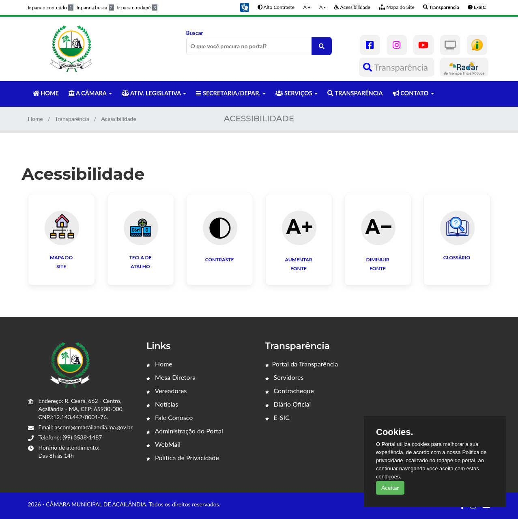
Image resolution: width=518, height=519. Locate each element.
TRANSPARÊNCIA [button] (355, 93)
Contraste (219, 259)
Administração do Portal (184, 431)
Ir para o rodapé (137, 7)
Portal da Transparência (301, 364)
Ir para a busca (95, 7)
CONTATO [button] (413, 93)
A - (322, 7)
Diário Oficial (288, 404)
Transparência (396, 67)
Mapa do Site (396, 7)
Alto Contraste (276, 7)
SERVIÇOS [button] (296, 93)
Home (35, 118)
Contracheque (289, 390)
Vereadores (166, 390)
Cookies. (394, 432)
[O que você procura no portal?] (322, 46)
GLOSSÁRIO (457, 257)
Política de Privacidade (182, 457)
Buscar (259, 42)
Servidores (284, 377)
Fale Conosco (169, 417)
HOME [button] (46, 93)
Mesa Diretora (171, 377)
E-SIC (277, 417)
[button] (244, 6)
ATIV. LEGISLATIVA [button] (154, 93)
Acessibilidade (352, 7)
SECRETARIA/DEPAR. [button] (231, 93)
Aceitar (390, 487)
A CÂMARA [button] (90, 93)
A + (307, 7)
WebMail (163, 444)
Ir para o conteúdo (50, 7)
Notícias (162, 404)
